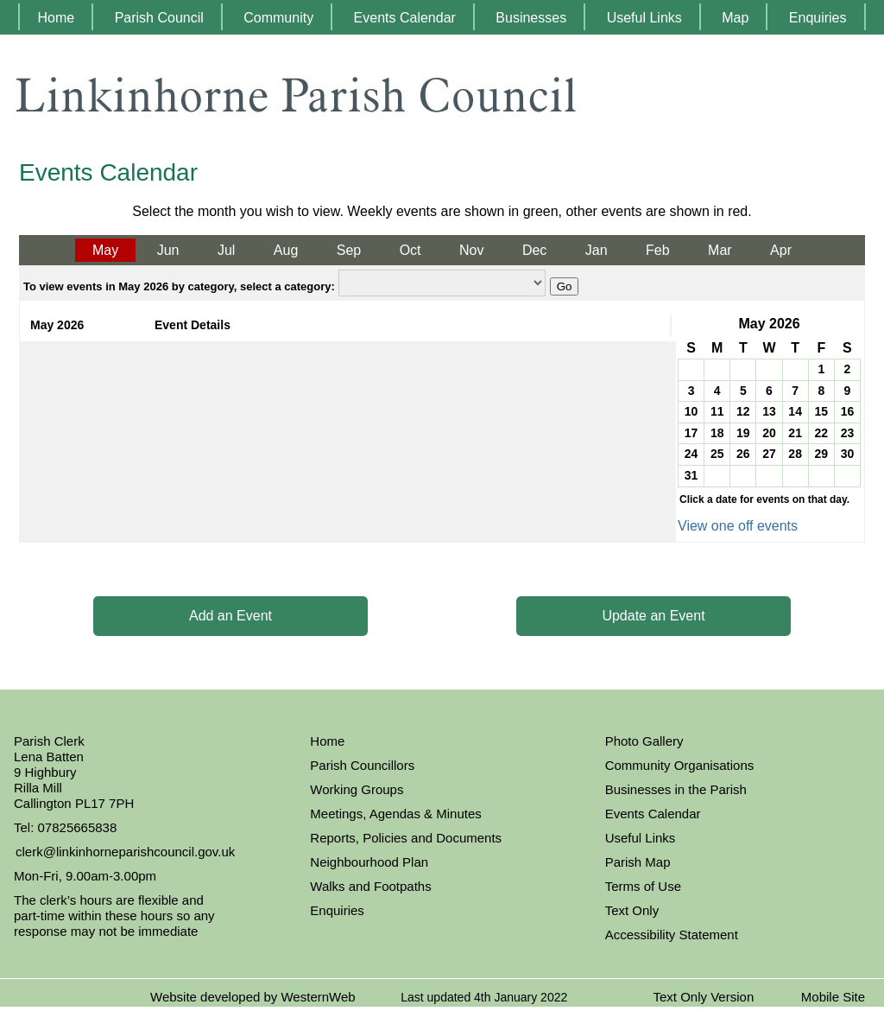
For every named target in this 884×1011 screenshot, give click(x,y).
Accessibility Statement (671, 934)
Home (55, 17)
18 (717, 433)
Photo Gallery (644, 741)
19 (743, 433)
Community (278, 17)
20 (769, 433)
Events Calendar (405, 17)
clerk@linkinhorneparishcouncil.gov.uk (125, 851)
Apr (781, 250)
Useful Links (644, 17)
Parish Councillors (362, 765)
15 (821, 411)
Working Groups (356, 789)
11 (717, 411)
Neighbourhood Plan (369, 862)
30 (848, 454)
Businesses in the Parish (676, 789)
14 (795, 411)
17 (691, 433)
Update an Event (653, 615)
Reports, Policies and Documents (406, 837)
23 (848, 433)
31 (691, 475)
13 (769, 411)
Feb (658, 250)
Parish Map (638, 862)
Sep (349, 250)
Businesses (531, 17)
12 (743, 411)
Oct (410, 250)
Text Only (632, 910)
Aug (286, 250)
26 (743, 454)
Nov (471, 250)
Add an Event (230, 615)
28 (795, 454)
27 (769, 454)
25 (717, 454)
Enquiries (818, 17)
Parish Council (159, 17)
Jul (226, 250)
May (105, 250)
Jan (596, 250)
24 (691, 454)
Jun (168, 250)
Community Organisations (680, 765)
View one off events (738, 525)
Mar (720, 250)
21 (795, 433)
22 (821, 433)
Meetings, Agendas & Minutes (395, 813)
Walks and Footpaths (370, 886)
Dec (534, 250)
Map (735, 17)
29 (821, 454)
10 (691, 411)
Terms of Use (643, 886)
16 (848, 411)
